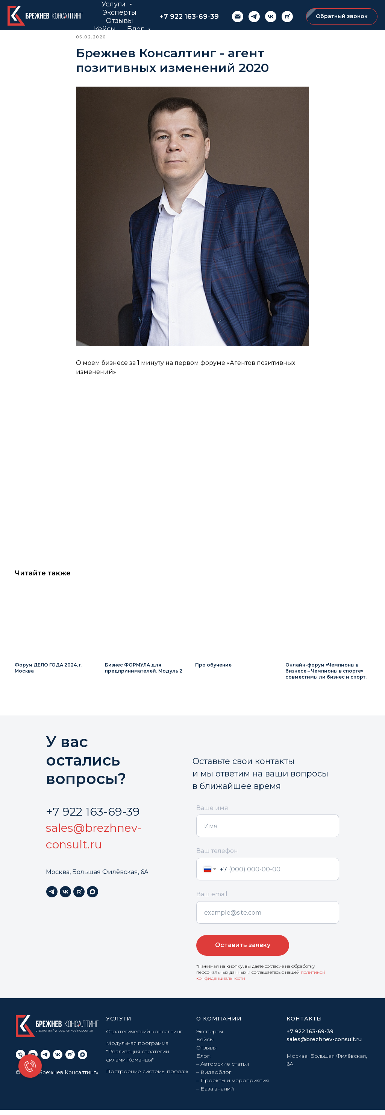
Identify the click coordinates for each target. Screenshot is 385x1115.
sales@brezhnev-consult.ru (324, 1044)
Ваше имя (212, 812)
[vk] (270, 16)
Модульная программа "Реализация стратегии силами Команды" (137, 1056)
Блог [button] (136, 29)
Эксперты (119, 12)
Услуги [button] (114, 4)
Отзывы (119, 21)
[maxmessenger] (92, 897)
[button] (341, 16)
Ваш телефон (217, 856)
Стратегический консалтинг (144, 1036)
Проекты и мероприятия (234, 1085)
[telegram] (254, 16)
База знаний (217, 1093)
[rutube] (287, 16)
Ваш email (211, 899)
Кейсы (105, 29)
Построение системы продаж (147, 1076)
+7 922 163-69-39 (189, 16)
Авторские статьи (224, 1069)
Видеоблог (215, 1077)
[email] (237, 16)
